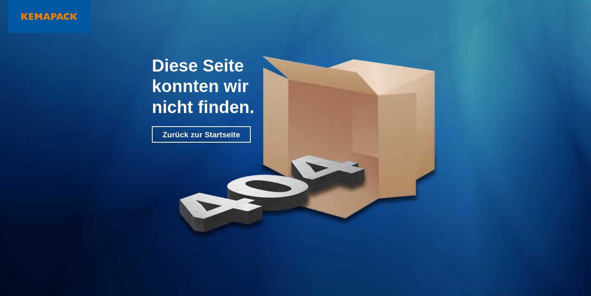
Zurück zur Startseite (201, 134)
